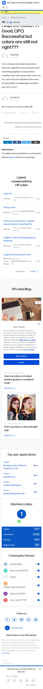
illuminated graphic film (14, 493)
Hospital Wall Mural (12, 485)
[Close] (38, 323)
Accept (21, 362)
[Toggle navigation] (7, 7)
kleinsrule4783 (17, 593)
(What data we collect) (27, 340)
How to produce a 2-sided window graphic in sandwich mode (19, 379)
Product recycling (7, 663)
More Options (21, 356)
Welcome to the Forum (18, 18)
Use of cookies (29, 349)
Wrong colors (9, 207)
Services (7, 212)
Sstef (25, 198)
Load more (22, 271)
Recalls (4, 660)
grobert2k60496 (27, 211)
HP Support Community (27, 14)
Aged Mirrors (9, 477)
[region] (21, 344)
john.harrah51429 (19, 570)
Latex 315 (7, 194)
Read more (9, 388)
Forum (4, 18)
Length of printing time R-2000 (17, 255)
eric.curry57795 (18, 600)
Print (5, 22)
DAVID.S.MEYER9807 (19, 261)
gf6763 (16, 55)
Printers (6, 199)
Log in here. (6, 653)
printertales (26, 228)
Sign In (11, 157)
